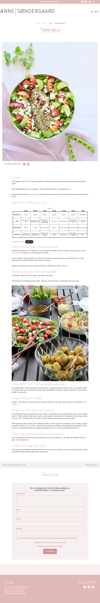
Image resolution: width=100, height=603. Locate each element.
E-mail (19, 519)
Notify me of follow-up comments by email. (51, 542)
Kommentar (21, 493)
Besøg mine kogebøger (50, 2)
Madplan (50, 23)
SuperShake (32, 194)
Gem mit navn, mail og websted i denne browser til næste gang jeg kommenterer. (48, 538)
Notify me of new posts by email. (51, 546)
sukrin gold (16, 253)
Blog (44, 23)
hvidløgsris (64, 266)
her (69, 189)
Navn (18, 509)
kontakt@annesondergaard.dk (15, 593)
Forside (38, 23)
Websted (19, 528)
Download (29, 241)
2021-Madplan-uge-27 (18, 241)
